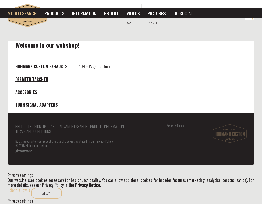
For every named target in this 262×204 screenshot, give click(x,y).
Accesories (26, 92)
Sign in (153, 23)
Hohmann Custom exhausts (41, 66)
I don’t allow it (19, 190)
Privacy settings (20, 201)
